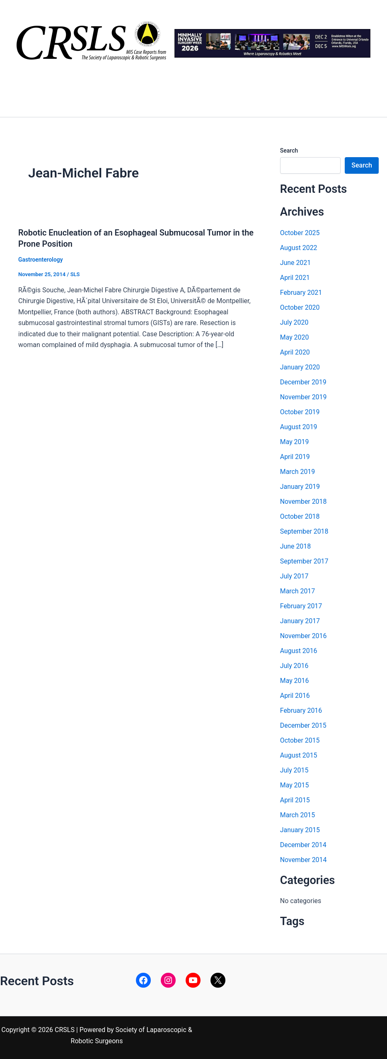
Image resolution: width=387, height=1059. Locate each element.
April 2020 (295, 352)
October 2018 (300, 516)
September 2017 (304, 561)
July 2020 (294, 322)
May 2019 (294, 442)
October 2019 (300, 412)
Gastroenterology (40, 259)
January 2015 (300, 830)
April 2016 (295, 696)
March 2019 (297, 472)
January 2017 (300, 621)
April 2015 (295, 800)
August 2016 (298, 651)
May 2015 (294, 785)
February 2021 (301, 292)
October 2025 (300, 233)
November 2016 (303, 636)
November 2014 (303, 860)
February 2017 (301, 606)
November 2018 (303, 501)
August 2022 (298, 248)
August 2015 (298, 755)
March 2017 (297, 591)
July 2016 (294, 666)
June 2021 (295, 263)
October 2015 (300, 740)
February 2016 (301, 710)
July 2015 (294, 770)
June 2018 (295, 546)
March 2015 (297, 815)
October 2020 (300, 307)
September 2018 (304, 531)
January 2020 (300, 367)
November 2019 (303, 397)
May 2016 (294, 681)
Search (289, 150)
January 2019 (300, 487)
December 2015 (303, 725)
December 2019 (303, 382)
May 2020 (294, 337)
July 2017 (294, 576)
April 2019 (295, 457)
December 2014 (303, 845)
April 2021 (295, 278)
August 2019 (298, 427)
